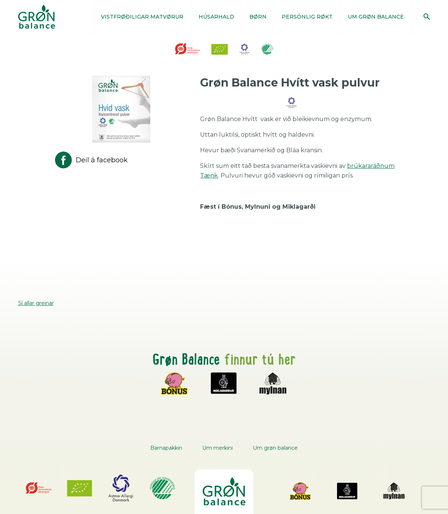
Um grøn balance (275, 448)
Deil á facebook (90, 160)
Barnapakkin (166, 448)
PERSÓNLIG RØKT (307, 16)
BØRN (257, 16)
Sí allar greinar (36, 303)
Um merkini (217, 448)
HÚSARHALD (216, 16)
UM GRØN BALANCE (376, 16)
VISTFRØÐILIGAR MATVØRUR (142, 16)
